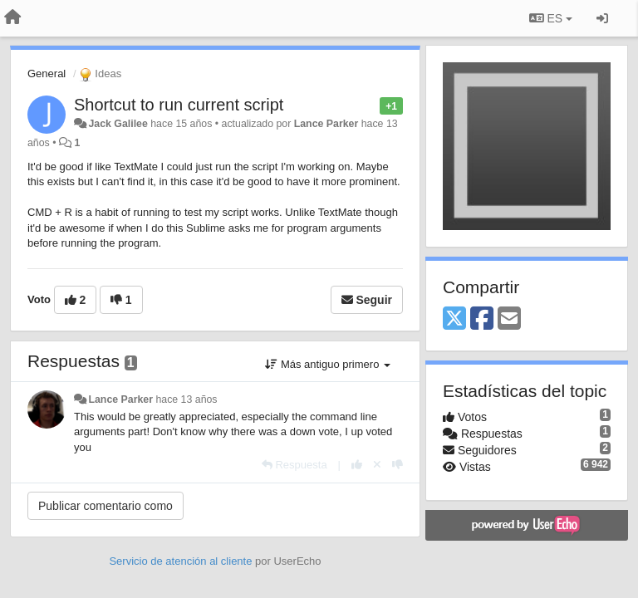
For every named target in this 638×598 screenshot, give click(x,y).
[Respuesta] (294, 464)
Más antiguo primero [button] (327, 364)
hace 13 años (186, 399)
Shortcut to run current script (178, 105)
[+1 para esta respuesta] (356, 464)
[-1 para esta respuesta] (397, 464)
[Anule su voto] (377, 464)
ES (550, 18)
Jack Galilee (117, 124)
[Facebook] (481, 319)
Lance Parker (326, 124)
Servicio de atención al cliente (182, 561)
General (46, 73)
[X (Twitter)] (454, 319)
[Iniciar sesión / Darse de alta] (602, 18)
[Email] (509, 319)
